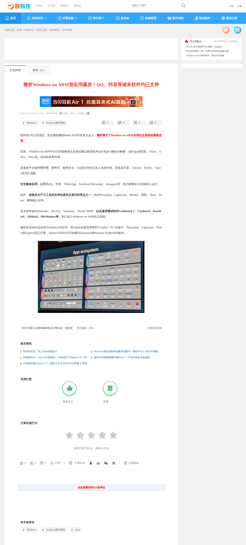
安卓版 (51, 5)
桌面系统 (54, 30)
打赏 (57, 463)
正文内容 (15, 70)
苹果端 (64, 5)
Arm (75, 530)
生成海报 (134, 463)
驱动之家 (229, 18)
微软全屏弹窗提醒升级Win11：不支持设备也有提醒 (122, 357)
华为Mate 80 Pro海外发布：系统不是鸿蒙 (205, 55)
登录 (232, 6)
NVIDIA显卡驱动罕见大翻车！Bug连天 (204, 46)
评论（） (39, 70)
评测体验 (67, 18)
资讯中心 (29, 30)
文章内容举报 (154, 328)
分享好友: (80, 463)
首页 (10, 18)
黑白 (61, 113)
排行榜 (96, 18)
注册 (239, 6)
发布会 (122, 18)
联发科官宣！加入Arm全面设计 (40, 351)
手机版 (39, 5)
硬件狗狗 (175, 18)
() (82, 113)
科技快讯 (37, 18)
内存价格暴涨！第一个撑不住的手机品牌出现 (207, 51)
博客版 (77, 5)
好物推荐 (148, 18)
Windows (28, 123)
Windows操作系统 (53, 123)
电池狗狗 (202, 18)
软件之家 (42, 30)
